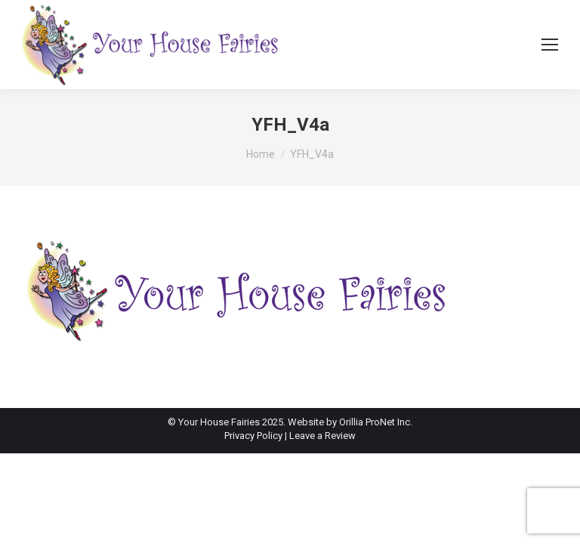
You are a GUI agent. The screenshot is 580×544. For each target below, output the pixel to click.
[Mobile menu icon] (550, 44)
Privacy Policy (254, 435)
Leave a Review (322, 435)
